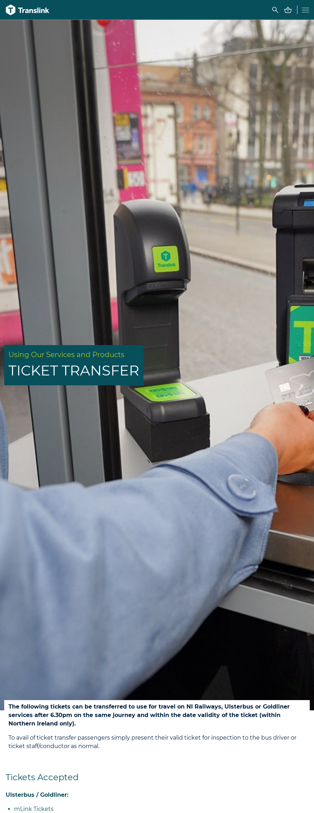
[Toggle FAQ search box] (275, 10)
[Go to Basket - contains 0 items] (288, 10)
